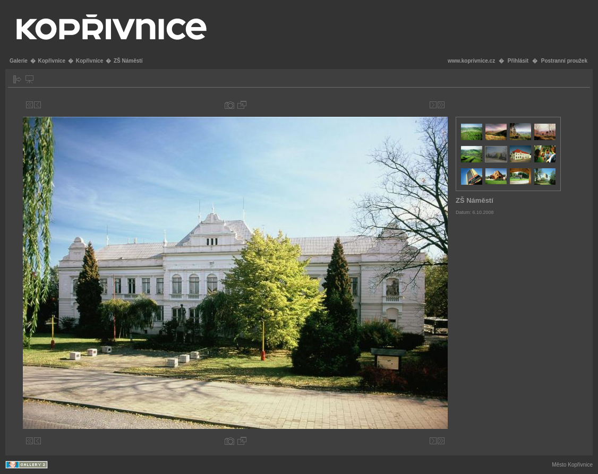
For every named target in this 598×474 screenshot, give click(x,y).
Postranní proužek (564, 61)
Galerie (19, 61)
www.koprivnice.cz (471, 61)
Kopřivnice (51, 61)
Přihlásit (518, 61)
